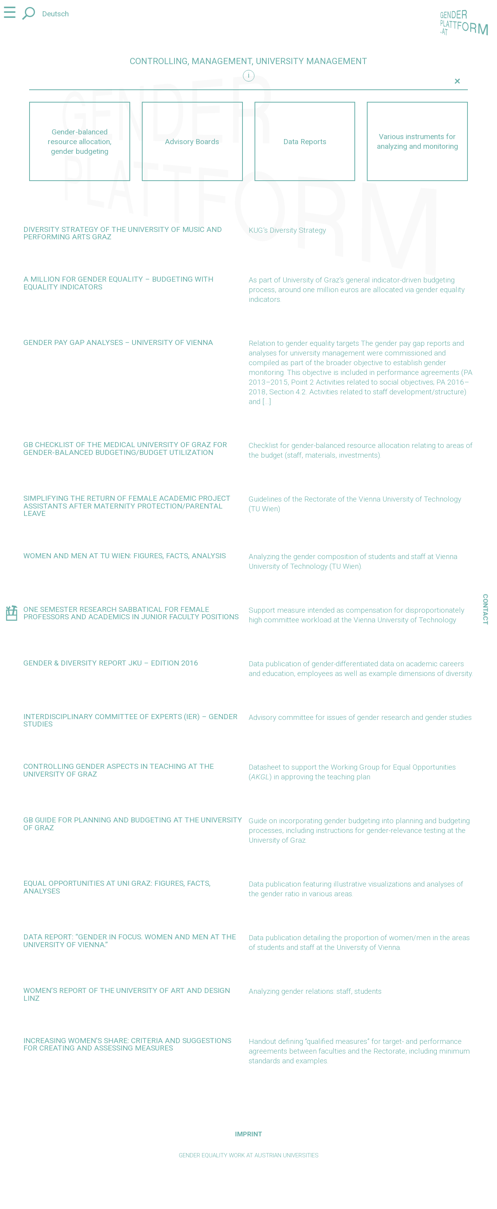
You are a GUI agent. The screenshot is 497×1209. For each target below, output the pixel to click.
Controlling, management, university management (248, 61)
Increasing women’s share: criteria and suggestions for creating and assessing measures (127, 1044)
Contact (486, 609)
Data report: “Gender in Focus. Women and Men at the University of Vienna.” (129, 940)
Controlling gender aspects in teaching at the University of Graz (118, 770)
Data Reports (304, 141)
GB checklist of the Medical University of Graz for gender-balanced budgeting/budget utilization (125, 448)
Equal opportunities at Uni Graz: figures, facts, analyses (117, 887)
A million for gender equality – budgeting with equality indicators (118, 283)
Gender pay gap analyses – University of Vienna (118, 342)
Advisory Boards (192, 141)
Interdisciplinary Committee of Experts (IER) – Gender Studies (130, 720)
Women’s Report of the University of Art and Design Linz (126, 994)
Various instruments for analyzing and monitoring (417, 141)
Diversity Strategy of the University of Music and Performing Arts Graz (122, 233)
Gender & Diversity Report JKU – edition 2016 (110, 663)
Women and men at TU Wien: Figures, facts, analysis (124, 555)
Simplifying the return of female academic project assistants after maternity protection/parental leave (126, 505)
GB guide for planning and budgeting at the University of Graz (132, 823)
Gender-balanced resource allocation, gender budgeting (80, 141)
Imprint (248, 1134)
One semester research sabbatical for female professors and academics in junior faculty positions (131, 613)
